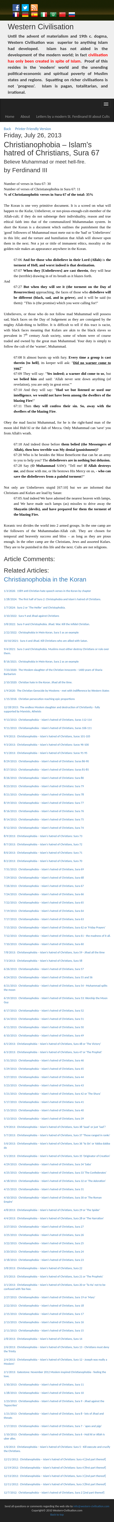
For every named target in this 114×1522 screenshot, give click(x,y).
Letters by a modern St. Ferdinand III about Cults (73, 116)
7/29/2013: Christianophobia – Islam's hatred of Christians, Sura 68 (44, 877)
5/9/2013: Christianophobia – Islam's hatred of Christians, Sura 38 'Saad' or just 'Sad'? (55, 1127)
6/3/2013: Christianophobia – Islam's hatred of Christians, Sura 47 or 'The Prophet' (53, 1052)
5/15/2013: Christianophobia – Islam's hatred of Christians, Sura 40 (44, 1110)
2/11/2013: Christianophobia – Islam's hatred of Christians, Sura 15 (44, 1330)
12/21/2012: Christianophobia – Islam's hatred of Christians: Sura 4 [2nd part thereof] (55, 1459)
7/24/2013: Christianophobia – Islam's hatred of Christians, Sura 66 (44, 894)
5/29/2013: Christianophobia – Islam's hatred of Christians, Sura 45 (44, 1069)
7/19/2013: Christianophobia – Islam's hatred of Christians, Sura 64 (44, 911)
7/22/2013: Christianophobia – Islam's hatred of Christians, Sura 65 (44, 902)
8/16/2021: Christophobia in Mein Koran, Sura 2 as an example (41, 661)
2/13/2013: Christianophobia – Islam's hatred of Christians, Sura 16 (44, 1322)
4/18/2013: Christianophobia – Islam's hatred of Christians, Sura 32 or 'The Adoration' (55, 1181)
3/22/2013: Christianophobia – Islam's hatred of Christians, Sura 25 (44, 1243)
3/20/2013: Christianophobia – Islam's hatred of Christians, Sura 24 (44, 1251)
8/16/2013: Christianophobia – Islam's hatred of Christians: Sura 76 (44, 811)
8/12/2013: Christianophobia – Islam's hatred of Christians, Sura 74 (44, 828)
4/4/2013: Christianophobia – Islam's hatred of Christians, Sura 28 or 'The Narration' (54, 1218)
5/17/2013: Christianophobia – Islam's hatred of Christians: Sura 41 (44, 1102)
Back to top (57, 1514)
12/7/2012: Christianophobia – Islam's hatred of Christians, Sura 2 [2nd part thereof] (54, 1492)
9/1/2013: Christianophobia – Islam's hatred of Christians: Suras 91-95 (45, 753)
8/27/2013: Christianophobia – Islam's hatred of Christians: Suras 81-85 (46, 769)
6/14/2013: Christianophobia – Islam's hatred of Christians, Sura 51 (44, 1019)
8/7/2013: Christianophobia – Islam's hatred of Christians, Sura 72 (43, 844)
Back (7, 129)
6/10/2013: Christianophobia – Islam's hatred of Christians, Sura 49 (44, 1035)
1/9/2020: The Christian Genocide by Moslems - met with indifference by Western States (56, 690)
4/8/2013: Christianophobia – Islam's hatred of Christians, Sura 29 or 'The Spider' (52, 1210)
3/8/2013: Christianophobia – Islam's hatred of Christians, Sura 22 (43, 1268)
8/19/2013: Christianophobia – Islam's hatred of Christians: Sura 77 (44, 803)
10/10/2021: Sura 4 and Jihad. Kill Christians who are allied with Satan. (46, 641)
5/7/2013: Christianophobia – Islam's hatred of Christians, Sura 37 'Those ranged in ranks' (57, 1135)
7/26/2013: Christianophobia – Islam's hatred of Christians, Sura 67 (44, 886)
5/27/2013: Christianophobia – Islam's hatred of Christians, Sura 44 (44, 1077)
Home (9, 116)
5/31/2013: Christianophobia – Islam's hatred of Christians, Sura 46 (44, 1060)
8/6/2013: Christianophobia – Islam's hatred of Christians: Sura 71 (43, 852)
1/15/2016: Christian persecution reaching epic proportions (39, 699)
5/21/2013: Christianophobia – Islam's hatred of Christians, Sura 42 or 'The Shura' (52, 1093)
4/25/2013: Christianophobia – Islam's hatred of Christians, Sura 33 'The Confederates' (55, 1172)
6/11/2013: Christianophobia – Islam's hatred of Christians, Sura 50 (44, 1027)
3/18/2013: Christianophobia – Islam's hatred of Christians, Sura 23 (44, 1260)
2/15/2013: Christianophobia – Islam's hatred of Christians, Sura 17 (44, 1314)
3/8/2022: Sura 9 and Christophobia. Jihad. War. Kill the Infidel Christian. (47, 624)
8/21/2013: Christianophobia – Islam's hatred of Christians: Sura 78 (44, 794)
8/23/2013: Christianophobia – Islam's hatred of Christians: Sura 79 (44, 786)
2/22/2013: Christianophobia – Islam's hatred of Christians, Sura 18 (44, 1305)
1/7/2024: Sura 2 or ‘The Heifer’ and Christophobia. (34, 607)
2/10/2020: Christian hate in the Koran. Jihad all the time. (38, 682)
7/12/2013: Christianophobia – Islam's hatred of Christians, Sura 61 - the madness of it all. (57, 936)
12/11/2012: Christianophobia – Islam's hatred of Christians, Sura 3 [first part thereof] (55, 1484)
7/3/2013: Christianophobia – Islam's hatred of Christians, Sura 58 (43, 961)
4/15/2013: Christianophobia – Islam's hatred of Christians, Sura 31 (44, 1189)
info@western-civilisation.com (91, 1506)
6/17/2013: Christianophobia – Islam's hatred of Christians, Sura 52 (44, 1010)
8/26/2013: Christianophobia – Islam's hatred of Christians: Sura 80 (44, 778)
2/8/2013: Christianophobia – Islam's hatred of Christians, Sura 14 (43, 1339)
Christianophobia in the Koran (45, 579)
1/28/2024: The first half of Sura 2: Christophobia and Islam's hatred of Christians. (52, 599)
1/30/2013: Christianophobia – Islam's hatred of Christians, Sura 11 (44, 1384)
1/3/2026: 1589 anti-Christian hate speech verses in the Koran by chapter (47, 591)
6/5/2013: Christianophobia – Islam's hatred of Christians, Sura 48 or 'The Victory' (52, 1044)
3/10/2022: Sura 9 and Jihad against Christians (31, 616)
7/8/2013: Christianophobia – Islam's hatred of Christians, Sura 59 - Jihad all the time (54, 952)
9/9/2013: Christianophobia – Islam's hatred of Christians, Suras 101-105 (47, 736)
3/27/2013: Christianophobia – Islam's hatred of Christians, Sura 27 (44, 1226)
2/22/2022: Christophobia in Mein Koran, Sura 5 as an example (41, 632)
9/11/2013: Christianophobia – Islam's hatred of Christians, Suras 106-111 (48, 728)
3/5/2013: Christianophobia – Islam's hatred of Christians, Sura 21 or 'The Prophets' (53, 1276)
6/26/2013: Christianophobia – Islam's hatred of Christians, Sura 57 (44, 969)
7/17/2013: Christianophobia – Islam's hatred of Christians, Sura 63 (44, 919)
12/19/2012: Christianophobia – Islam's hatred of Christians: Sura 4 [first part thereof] (55, 1467)
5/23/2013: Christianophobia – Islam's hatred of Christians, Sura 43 (44, 1085)
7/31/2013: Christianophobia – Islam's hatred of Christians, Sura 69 (44, 869)
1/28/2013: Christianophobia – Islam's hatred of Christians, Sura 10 (44, 1393)
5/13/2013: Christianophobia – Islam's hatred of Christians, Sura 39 (44, 1118)
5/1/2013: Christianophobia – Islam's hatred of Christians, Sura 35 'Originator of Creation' (57, 1156)
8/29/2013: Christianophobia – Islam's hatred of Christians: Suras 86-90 (46, 761)
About (25, 116)
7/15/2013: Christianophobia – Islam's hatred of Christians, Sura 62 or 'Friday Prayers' (54, 927)
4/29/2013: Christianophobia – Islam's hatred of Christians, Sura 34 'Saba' (47, 1164)
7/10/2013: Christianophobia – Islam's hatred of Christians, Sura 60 (44, 944)
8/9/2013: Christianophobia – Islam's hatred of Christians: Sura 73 (43, 836)
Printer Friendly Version (34, 129)
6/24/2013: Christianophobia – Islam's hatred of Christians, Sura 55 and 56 (48, 977)
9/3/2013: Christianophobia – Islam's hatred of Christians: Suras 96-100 (46, 744)
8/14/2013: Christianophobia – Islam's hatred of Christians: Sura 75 (44, 819)
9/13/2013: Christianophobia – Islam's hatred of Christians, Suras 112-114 (48, 720)
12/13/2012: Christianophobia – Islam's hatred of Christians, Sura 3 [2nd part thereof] (55, 1476)
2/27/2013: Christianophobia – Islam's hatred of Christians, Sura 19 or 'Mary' (49, 1297)
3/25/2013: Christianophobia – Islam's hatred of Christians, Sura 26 (44, 1235)
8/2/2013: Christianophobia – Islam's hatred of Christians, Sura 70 (43, 861)
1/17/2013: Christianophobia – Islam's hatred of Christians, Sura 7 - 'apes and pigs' (53, 1426)
